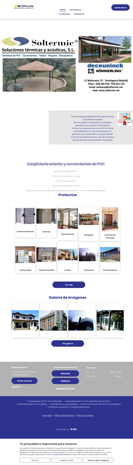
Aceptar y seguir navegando (98, 460)
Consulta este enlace (60, 454)
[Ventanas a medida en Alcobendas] (53, 320)
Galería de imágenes (68, 297)
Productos (67, 194)
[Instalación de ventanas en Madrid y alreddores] (25, 320)
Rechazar (34, 460)
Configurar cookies (66, 460)
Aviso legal (47, 415)
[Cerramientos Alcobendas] (110, 320)
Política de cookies (84, 415)
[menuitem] (63, 10)
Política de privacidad (64, 415)
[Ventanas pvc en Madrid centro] (81, 320)
